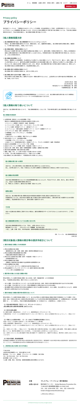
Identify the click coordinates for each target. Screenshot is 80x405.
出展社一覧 (59, 3)
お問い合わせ (73, 3)
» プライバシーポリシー (47, 394)
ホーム (29, 3)
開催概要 (34, 3)
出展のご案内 (42, 3)
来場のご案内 (50, 3)
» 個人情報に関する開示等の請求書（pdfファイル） (18, 306)
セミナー (65, 3)
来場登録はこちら (70, 6)
